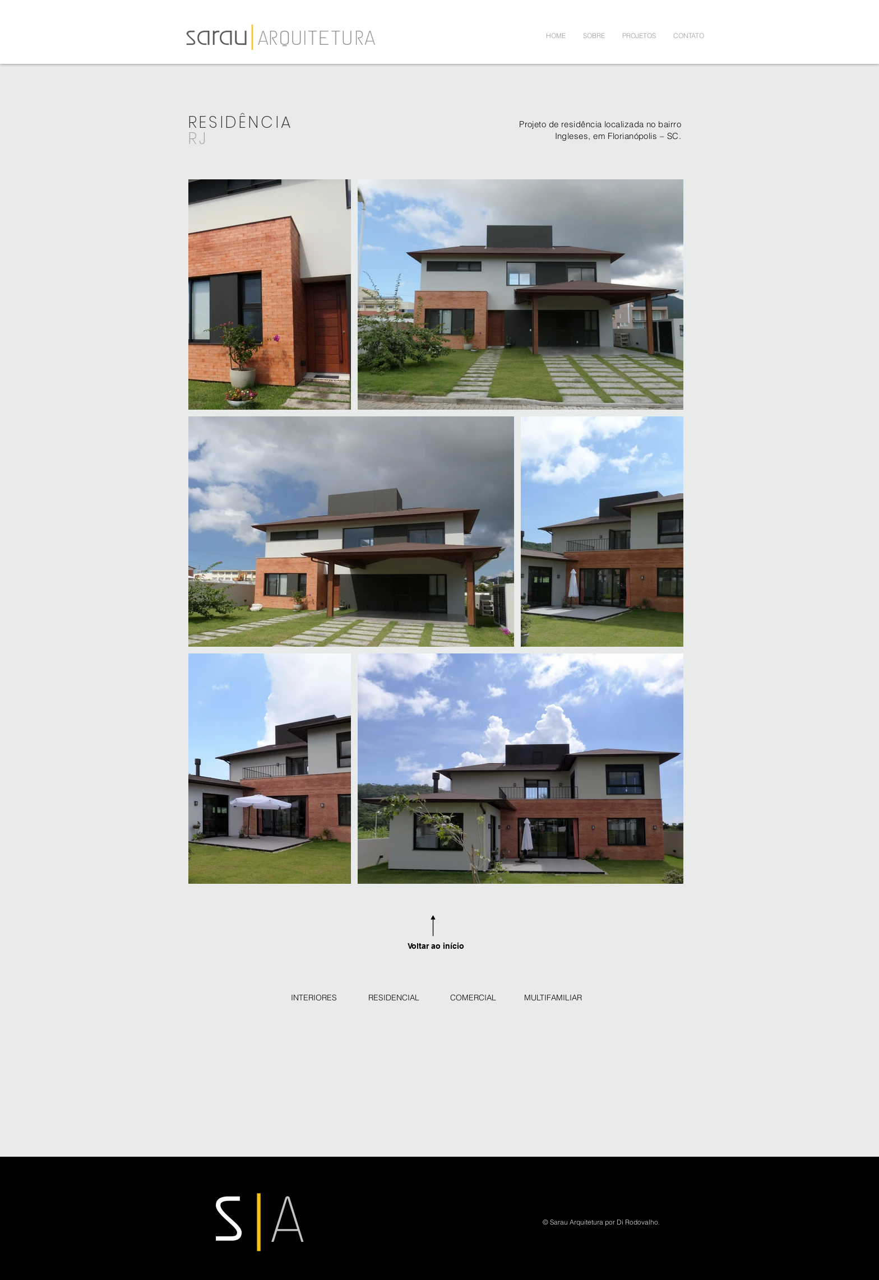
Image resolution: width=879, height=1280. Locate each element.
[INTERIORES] (314, 998)
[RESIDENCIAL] (393, 998)
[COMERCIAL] (473, 998)
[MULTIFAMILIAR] (553, 998)
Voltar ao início (436, 946)
